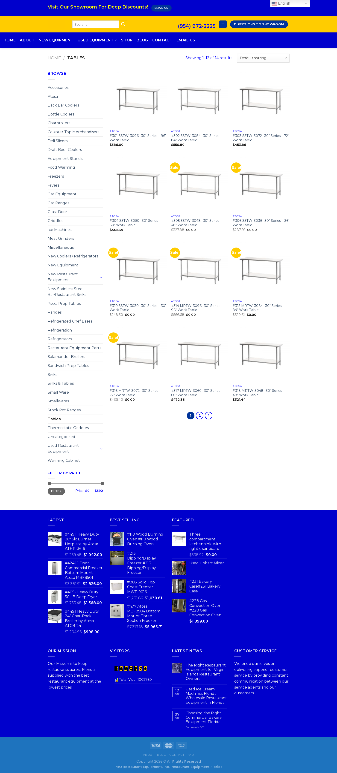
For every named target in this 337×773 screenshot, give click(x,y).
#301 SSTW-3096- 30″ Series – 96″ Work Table (138, 138)
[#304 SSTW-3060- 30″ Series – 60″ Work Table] (138, 184)
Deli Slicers (57, 141)
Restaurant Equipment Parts (74, 348)
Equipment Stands (65, 158)
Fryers (53, 185)
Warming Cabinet (64, 460)
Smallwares (58, 401)
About (27, 40)
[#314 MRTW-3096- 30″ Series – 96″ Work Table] (199, 269)
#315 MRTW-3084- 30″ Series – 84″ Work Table (258, 308)
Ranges (55, 312)
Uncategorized (61, 437)
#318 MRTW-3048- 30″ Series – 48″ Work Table (258, 393)
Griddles (55, 221)
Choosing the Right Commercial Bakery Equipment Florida (204, 717)
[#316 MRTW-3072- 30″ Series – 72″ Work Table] (138, 354)
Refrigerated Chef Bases (70, 321)
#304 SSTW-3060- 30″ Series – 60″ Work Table (135, 223)
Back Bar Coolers (63, 105)
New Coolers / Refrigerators (73, 256)
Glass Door (57, 212)
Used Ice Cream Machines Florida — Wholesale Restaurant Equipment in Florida (206, 696)
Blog (142, 40)
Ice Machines (59, 230)
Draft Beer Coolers (65, 149)
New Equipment (56, 40)
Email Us (185, 40)
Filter (56, 491)
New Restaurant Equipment (63, 277)
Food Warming (61, 167)
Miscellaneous (61, 247)
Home (9, 40)
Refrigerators (60, 339)
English (281, 3)
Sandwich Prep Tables (68, 365)
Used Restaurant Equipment (63, 448)
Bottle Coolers (61, 114)
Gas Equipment (62, 194)
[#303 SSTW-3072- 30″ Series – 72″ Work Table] (261, 99)
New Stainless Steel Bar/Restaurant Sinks (67, 292)
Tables (54, 419)
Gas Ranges (58, 203)
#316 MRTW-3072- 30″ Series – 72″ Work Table (135, 393)
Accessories (58, 87)
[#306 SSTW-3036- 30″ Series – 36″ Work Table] (261, 184)
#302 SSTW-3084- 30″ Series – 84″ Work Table (196, 138)
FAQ (191, 754)
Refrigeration (60, 330)
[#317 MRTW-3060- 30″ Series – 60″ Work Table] (199, 354)
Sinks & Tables (61, 383)
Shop (126, 40)
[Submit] (123, 24)
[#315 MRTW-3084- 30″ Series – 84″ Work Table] (261, 269)
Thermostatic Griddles (68, 428)
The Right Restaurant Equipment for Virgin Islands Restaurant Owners (206, 672)
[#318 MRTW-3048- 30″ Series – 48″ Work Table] (261, 354)
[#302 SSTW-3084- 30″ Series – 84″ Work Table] (199, 99)
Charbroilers (59, 123)
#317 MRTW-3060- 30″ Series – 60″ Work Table (197, 393)
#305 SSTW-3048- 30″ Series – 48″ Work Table (196, 223)
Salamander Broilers (66, 357)
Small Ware (58, 392)
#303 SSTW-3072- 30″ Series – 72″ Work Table (261, 138)
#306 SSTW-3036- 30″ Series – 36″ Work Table (261, 223)
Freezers (56, 176)
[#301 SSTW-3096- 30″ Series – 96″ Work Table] (138, 99)
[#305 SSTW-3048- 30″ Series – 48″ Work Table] (199, 184)
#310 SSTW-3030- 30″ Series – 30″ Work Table (138, 308)
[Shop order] (263, 58)
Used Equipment (97, 40)
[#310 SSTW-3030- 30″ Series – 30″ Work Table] (138, 269)
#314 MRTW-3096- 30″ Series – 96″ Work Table (197, 308)
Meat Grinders (61, 238)
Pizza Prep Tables (64, 303)
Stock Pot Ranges (64, 410)
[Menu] (223, 24)
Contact (162, 40)
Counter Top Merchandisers (73, 132)
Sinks (52, 374)
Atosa (53, 96)
